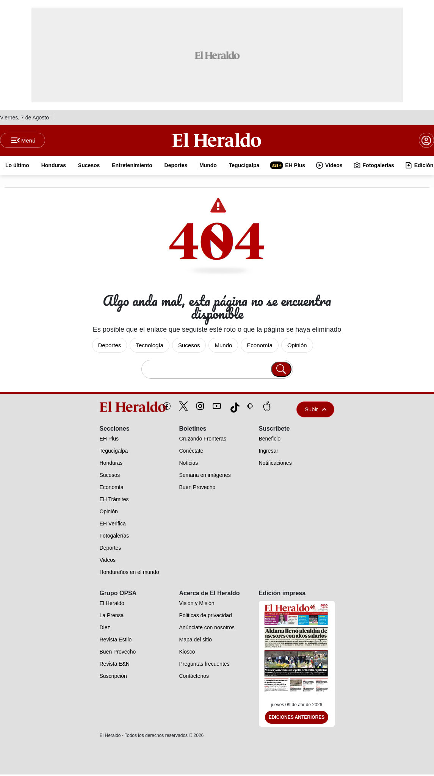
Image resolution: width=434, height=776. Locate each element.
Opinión (297, 346)
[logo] (115, 408)
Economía (260, 346)
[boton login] (426, 141)
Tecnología (149, 346)
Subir (316, 410)
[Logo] (217, 140)
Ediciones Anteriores (297, 718)
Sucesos (189, 346)
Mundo (223, 346)
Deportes (109, 346)
